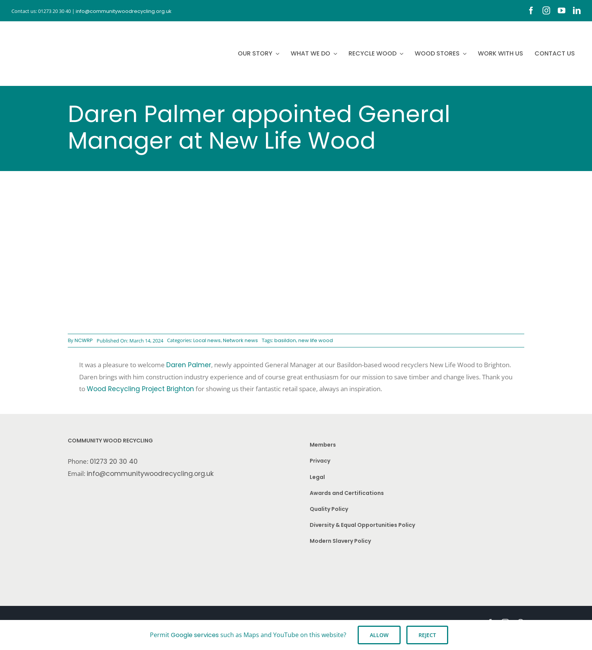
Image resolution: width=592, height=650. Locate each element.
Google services (195, 635)
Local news (207, 340)
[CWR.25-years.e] (39, 28)
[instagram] (546, 10)
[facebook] (531, 10)
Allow (379, 635)
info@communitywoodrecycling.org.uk (150, 473)
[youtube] (561, 10)
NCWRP (84, 340)
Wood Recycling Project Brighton (140, 388)
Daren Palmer (188, 364)
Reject (427, 635)
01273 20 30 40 (114, 461)
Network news (240, 340)
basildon (285, 340)
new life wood (315, 340)
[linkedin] (577, 10)
